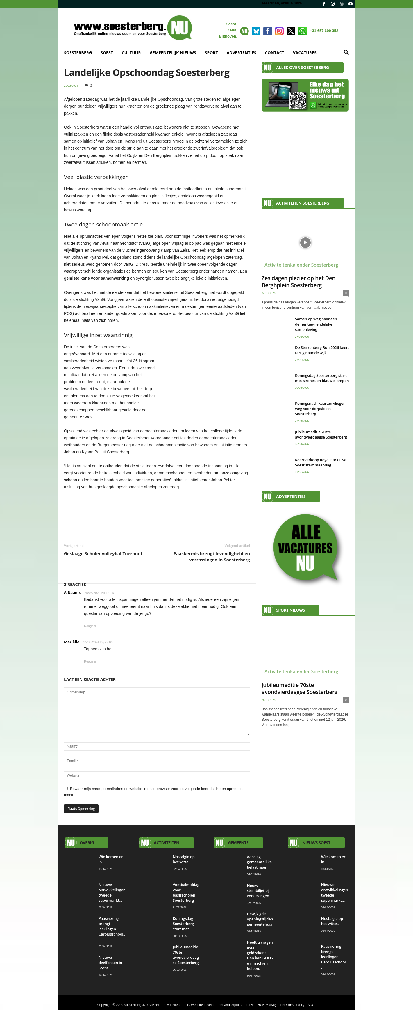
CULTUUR (131, 52)
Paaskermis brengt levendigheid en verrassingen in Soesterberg (212, 556)
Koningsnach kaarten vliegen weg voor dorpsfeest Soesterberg (320, 408)
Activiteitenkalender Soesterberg (301, 265)
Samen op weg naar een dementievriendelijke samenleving (316, 324)
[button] (346, 52)
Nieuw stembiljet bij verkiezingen (258, 890)
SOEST (107, 52)
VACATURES (305, 52)
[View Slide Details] (157, 504)
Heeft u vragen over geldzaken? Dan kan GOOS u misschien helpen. (260, 955)
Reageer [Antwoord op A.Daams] (90, 626)
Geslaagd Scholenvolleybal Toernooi (103, 553)
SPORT (211, 52)
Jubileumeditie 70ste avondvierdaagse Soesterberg (321, 434)
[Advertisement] (305, 152)
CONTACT (274, 52)
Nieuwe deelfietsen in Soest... (110, 962)
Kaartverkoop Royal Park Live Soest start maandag (320, 462)
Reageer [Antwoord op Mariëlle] (90, 661)
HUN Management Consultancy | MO (285, 1004)
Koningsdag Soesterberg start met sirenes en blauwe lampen (322, 378)
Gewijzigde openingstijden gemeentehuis (260, 919)
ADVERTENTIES (241, 52)
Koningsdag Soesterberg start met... (183, 923)
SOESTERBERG (78, 52)
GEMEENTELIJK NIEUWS (173, 52)
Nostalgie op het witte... (183, 859)
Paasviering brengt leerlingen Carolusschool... (112, 929)
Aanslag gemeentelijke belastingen (259, 862)
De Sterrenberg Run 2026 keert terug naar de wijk (322, 350)
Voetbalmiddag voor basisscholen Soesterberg (186, 892)
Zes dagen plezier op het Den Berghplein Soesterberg (298, 281)
